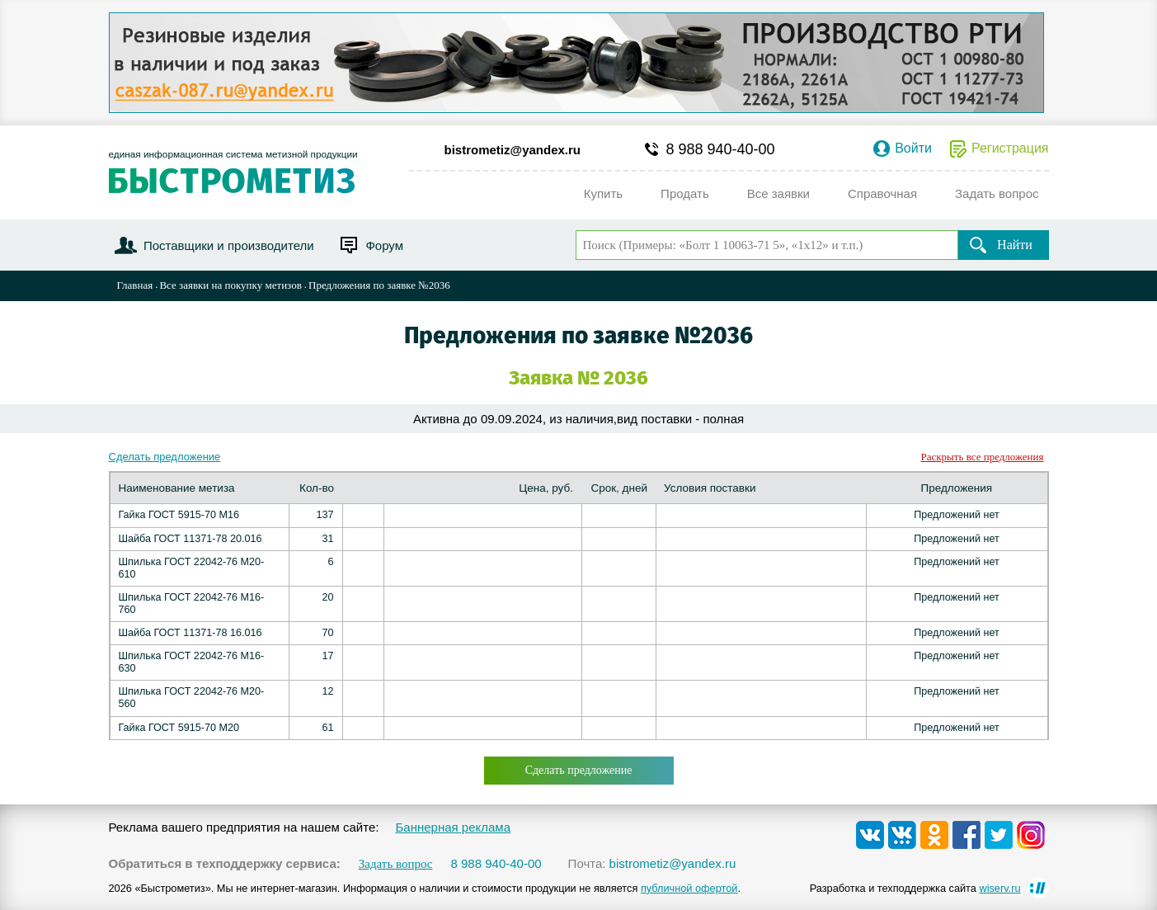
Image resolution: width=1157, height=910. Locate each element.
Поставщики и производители (228, 245)
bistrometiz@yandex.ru (512, 150)
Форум (384, 245)
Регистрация (1010, 148)
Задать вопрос (396, 864)
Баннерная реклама (452, 827)
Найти (1014, 245)
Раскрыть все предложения (982, 456)
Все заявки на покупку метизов (230, 285)
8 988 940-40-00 (720, 149)
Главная (135, 285)
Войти (913, 148)
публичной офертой (689, 888)
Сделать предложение (165, 456)
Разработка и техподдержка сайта (915, 888)
